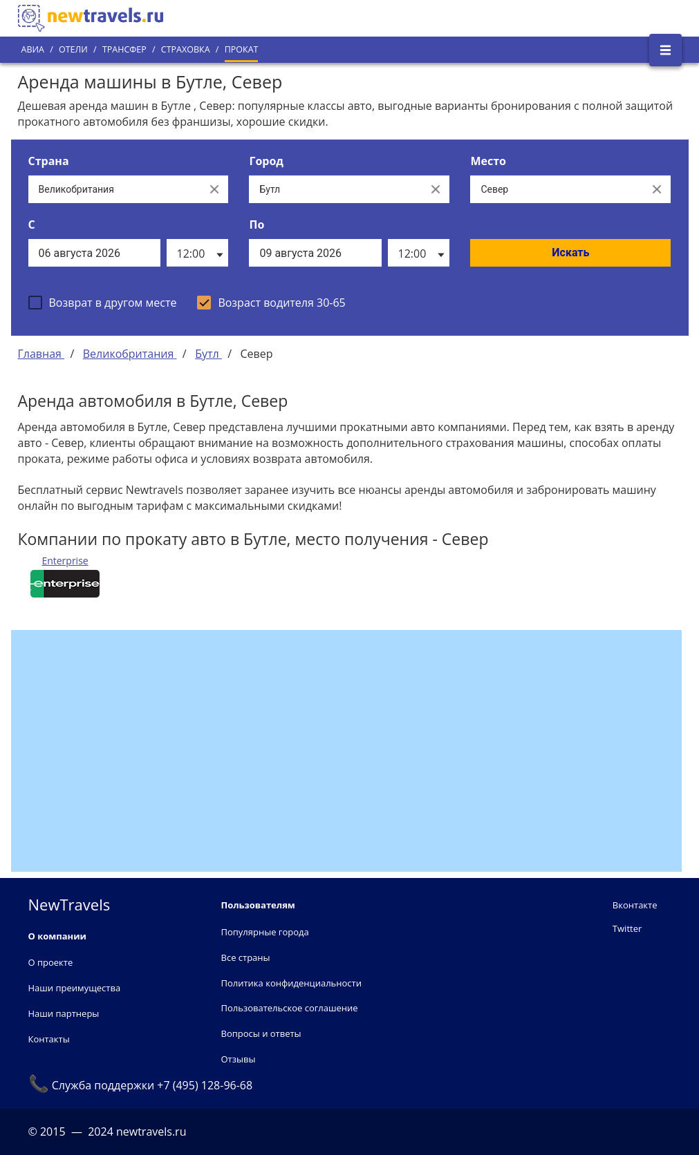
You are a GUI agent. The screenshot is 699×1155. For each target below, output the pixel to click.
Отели (73, 49)
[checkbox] (102, 302)
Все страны (245, 957)
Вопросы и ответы (261, 1033)
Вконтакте (635, 905)
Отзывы (238, 1059)
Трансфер (124, 49)
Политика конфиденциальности (291, 983)
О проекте (50, 962)
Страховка (185, 49)
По (256, 224)
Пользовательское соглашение (289, 1008)
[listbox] (197, 253)
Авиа (32, 49)
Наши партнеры (64, 1013)
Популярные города (265, 932)
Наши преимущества (74, 988)
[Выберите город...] (335, 189)
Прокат (242, 49)
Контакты (49, 1039)
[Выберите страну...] (114, 189)
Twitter (627, 928)
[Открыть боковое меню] (665, 50)
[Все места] (556, 189)
